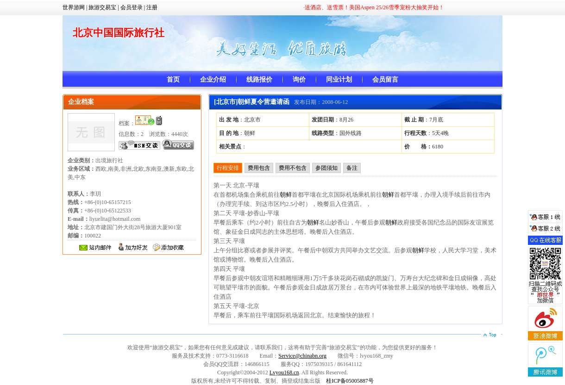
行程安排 (228, 168)
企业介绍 (213, 79)
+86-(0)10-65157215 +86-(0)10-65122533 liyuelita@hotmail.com (104, 210)
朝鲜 (286, 194)
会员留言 (385, 79)
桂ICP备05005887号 (350, 381)
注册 (151, 7)
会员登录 (131, 7)
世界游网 (74, 7)
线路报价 (259, 79)
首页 (173, 79)
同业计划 (339, 79)
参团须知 (326, 168)
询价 (299, 79)
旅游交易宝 (102, 7)
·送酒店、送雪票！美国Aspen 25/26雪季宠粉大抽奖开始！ (373, 7)
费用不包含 (293, 168)
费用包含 (259, 168)
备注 (352, 168)
